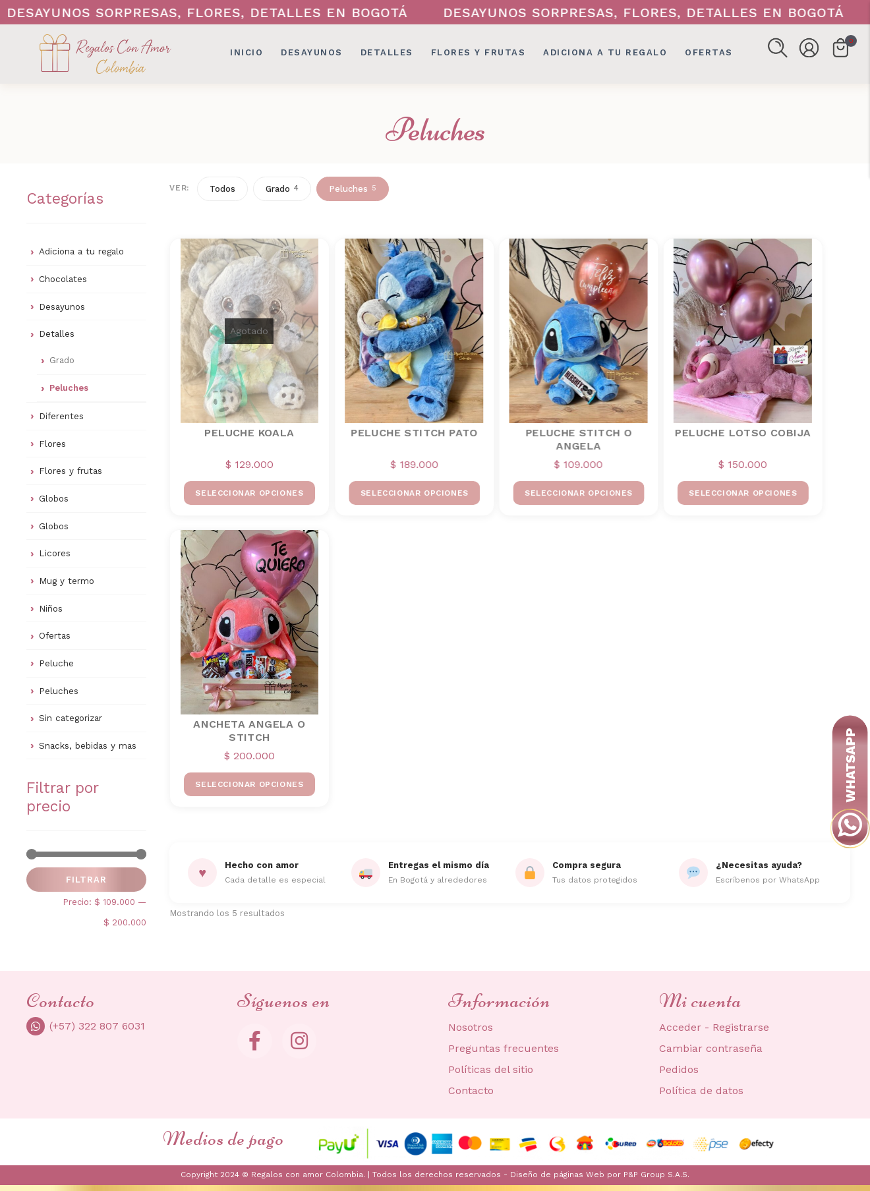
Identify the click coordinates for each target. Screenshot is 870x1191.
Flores (52, 443)
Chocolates (63, 279)
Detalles (387, 52)
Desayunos (312, 52)
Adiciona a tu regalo (605, 52)
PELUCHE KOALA (249, 432)
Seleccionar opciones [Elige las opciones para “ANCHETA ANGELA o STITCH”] (249, 784)
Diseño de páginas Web (558, 1174)
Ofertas (55, 635)
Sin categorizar (70, 717)
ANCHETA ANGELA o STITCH (249, 730)
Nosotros (470, 1027)
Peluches (68, 388)
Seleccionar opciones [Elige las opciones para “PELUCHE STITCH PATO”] (413, 493)
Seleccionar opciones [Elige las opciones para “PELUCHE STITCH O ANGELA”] (577, 493)
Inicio (246, 52)
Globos (54, 498)
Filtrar (86, 880)
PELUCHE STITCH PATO (413, 432)
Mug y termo (66, 580)
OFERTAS (709, 52)
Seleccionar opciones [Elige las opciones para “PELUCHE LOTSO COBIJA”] (741, 493)
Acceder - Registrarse (714, 1027)
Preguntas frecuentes (503, 1048)
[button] (777, 48)
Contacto (471, 1090)
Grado (61, 360)
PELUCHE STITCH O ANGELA (578, 438)
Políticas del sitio (490, 1069)
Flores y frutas (478, 52)
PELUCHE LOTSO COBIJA (741, 432)
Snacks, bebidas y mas (87, 745)
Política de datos (701, 1090)
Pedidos (679, 1069)
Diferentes (61, 416)
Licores (55, 553)
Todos (222, 189)
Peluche (56, 663)
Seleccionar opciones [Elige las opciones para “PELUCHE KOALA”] (249, 493)
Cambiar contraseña (711, 1048)
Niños (51, 608)
